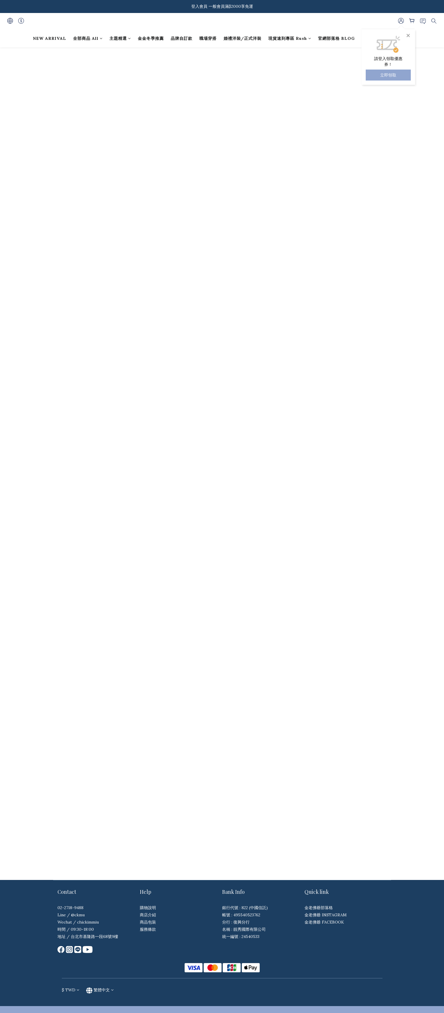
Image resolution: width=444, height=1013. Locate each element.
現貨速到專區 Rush (289, 38)
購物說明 (148, 907)
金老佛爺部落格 (318, 907)
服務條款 (148, 929)
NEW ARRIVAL (49, 38)
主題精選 (120, 38)
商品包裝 (148, 922)
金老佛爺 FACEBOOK (324, 922)
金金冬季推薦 (151, 38)
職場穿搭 (208, 38)
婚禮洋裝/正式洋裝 (242, 38)
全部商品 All (88, 38)
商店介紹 (148, 914)
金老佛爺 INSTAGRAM (325, 914)
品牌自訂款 (181, 38)
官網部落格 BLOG (336, 38)
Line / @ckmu (71, 914)
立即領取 (388, 75)
